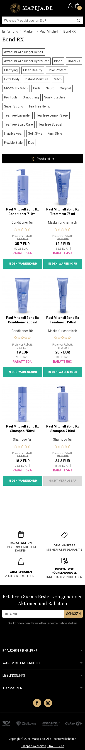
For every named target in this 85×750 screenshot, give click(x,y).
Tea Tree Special (50, 124)
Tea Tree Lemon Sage (52, 115)
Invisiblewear (13, 133)
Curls (36, 88)
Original (65, 88)
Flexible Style (13, 142)
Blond (58, 61)
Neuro (50, 88)
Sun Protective (54, 97)
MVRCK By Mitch (16, 88)
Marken (29, 31)
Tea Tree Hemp (40, 106)
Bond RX (74, 61)
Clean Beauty (32, 70)
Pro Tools (10, 97)
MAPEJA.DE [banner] (31, 8)
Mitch (58, 79)
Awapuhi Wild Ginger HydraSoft (26, 61)
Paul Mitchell (49, 31)
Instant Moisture (36, 79)
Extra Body (11, 79)
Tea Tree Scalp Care (18, 124)
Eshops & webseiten (33, 746)
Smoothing (31, 97)
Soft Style (35, 133)
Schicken (73, 614)
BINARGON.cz (55, 746)
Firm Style (55, 133)
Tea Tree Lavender (17, 115)
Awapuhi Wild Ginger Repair (23, 52)
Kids (31, 142)
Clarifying (11, 70)
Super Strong (13, 106)
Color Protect (57, 70)
